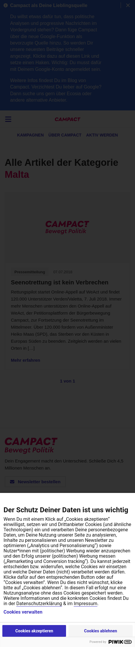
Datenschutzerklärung (39, 603)
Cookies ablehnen (100, 631)
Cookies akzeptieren (34, 631)
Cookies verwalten (23, 612)
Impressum (85, 603)
